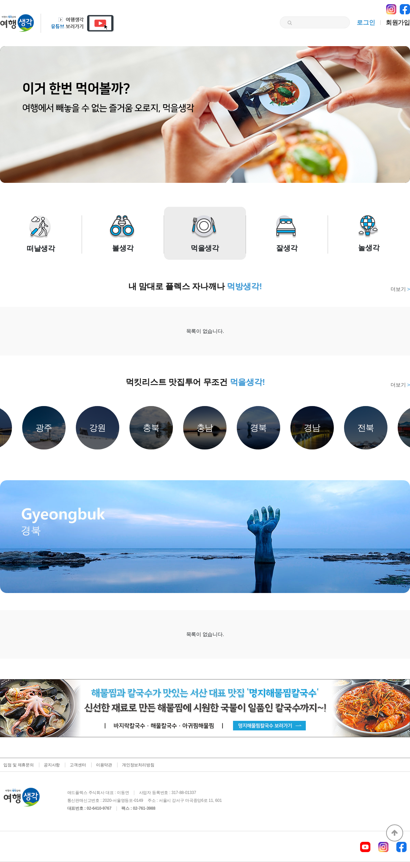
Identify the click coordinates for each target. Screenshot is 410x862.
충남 (205, 427)
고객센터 (78, 765)
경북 (258, 427)
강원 (97, 427)
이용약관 (104, 765)
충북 (151, 427)
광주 (44, 427)
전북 (365, 427)
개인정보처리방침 (138, 765)
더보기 (400, 289)
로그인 (366, 22)
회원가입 (398, 22)
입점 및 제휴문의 (18, 765)
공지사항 (52, 765)
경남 (312, 427)
